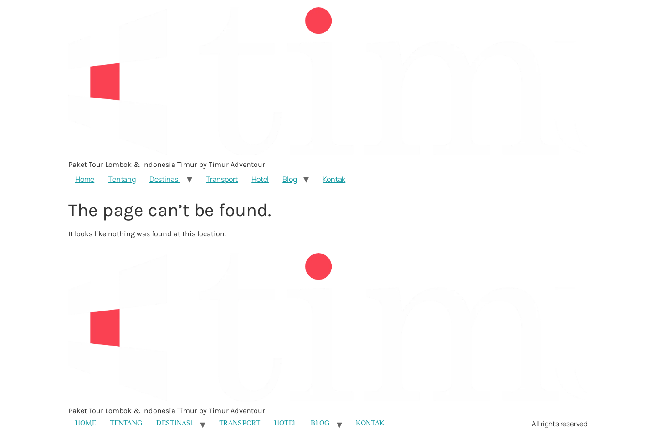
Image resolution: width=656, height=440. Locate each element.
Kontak (334, 179)
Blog (289, 179)
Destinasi (164, 179)
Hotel (260, 179)
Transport (222, 179)
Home (84, 179)
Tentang (122, 179)
